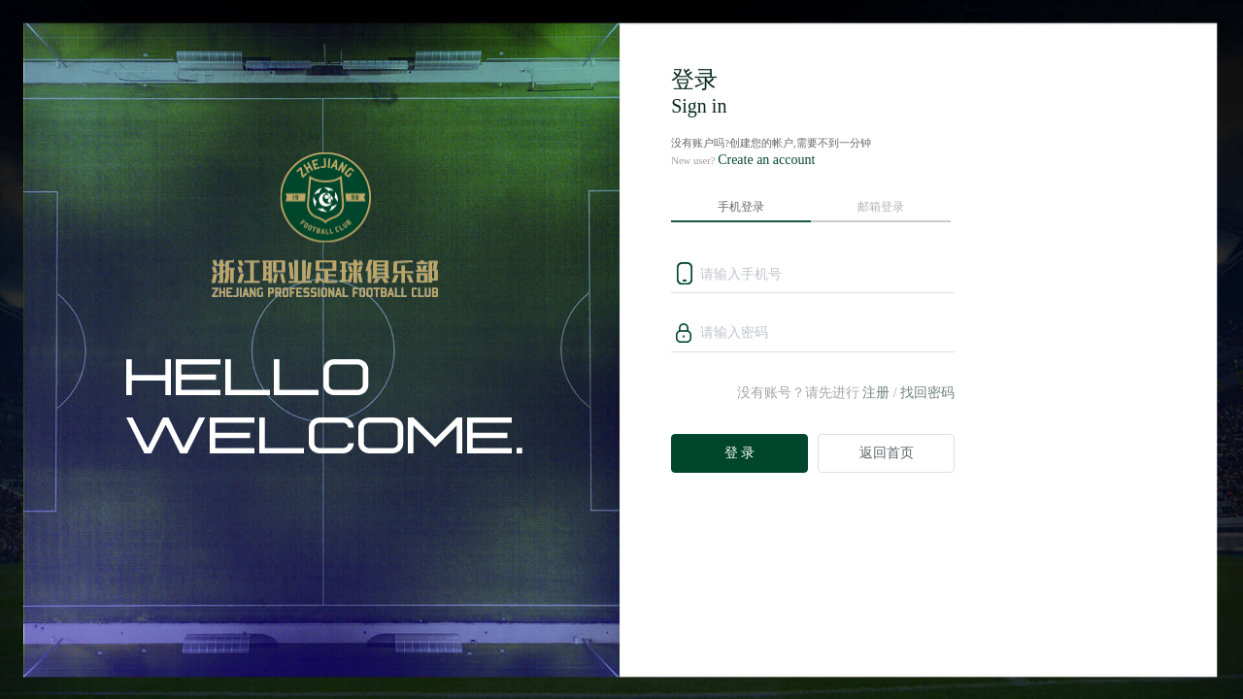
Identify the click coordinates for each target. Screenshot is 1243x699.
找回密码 (927, 392)
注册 (876, 392)
